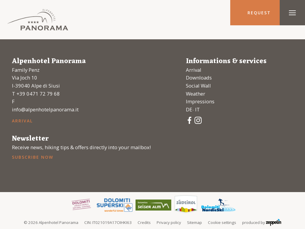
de (189, 109)
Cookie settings (222, 222)
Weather (195, 93)
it (197, 109)
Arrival (22, 121)
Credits (144, 222)
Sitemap (194, 222)
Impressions (200, 101)
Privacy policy (169, 222)
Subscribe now (32, 157)
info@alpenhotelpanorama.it (45, 109)
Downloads (199, 77)
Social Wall (198, 85)
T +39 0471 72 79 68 (36, 93)
